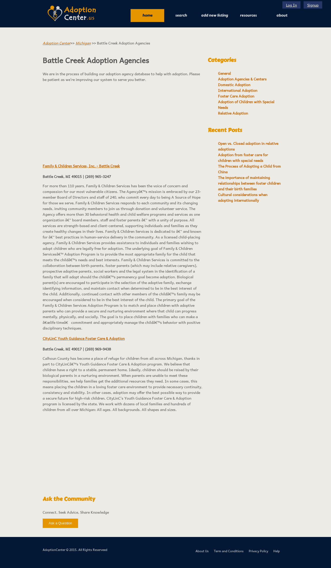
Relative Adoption (233, 113)
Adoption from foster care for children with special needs (243, 157)
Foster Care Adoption (236, 96)
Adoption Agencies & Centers (242, 79)
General (224, 73)
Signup (313, 5)
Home (147, 15)
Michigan (83, 43)
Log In (291, 5)
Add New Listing (214, 15)
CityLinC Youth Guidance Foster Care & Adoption (84, 338)
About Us (202, 551)
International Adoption (237, 90)
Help (276, 551)
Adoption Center (56, 43)
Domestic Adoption (234, 84)
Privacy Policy (258, 551)
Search (181, 15)
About (281, 15)
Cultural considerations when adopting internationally (242, 197)
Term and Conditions (229, 551)
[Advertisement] (122, 122)
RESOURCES (248, 15)
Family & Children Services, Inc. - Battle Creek (81, 166)
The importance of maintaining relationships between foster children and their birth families (249, 183)
